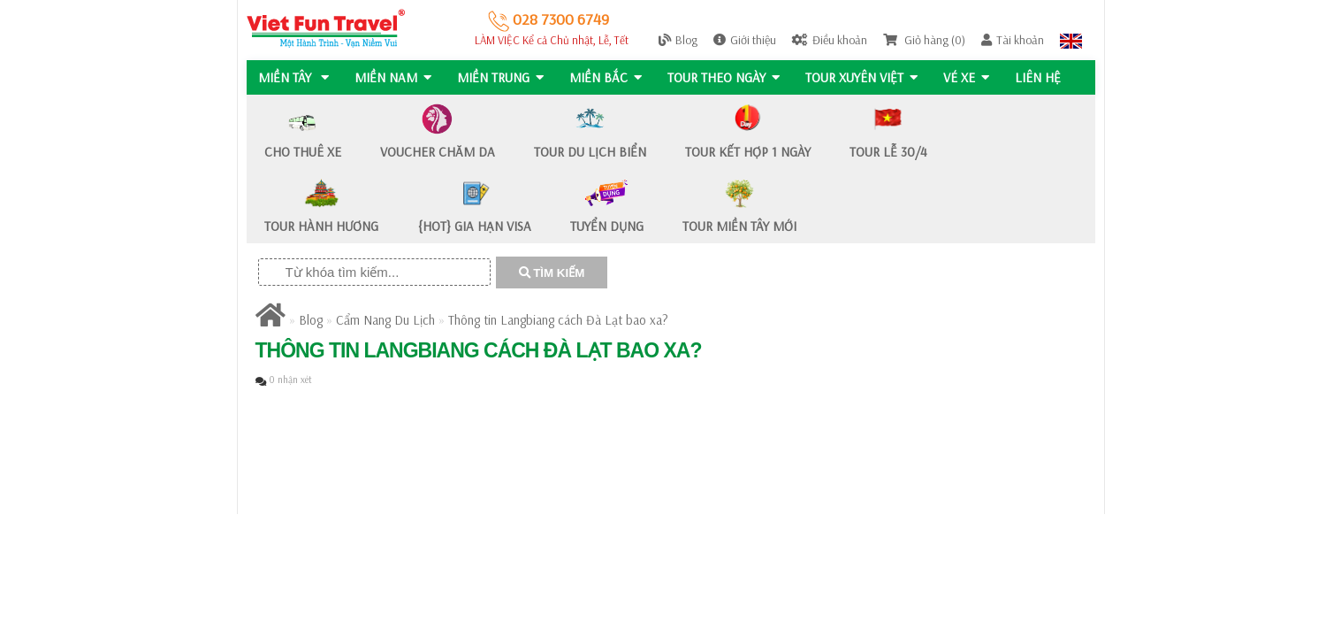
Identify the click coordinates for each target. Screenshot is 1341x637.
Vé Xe (971, 77)
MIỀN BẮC (608, 77)
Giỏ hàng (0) (924, 40)
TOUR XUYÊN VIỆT (866, 77)
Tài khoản (1012, 40)
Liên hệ (1044, 77)
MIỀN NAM (393, 77)
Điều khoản (829, 40)
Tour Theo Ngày (727, 77)
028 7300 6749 (548, 19)
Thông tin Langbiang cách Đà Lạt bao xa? (558, 319)
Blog (678, 40)
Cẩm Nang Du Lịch (385, 319)
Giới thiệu (744, 40)
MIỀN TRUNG (502, 77)
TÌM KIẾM (552, 273)
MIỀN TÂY (293, 77)
